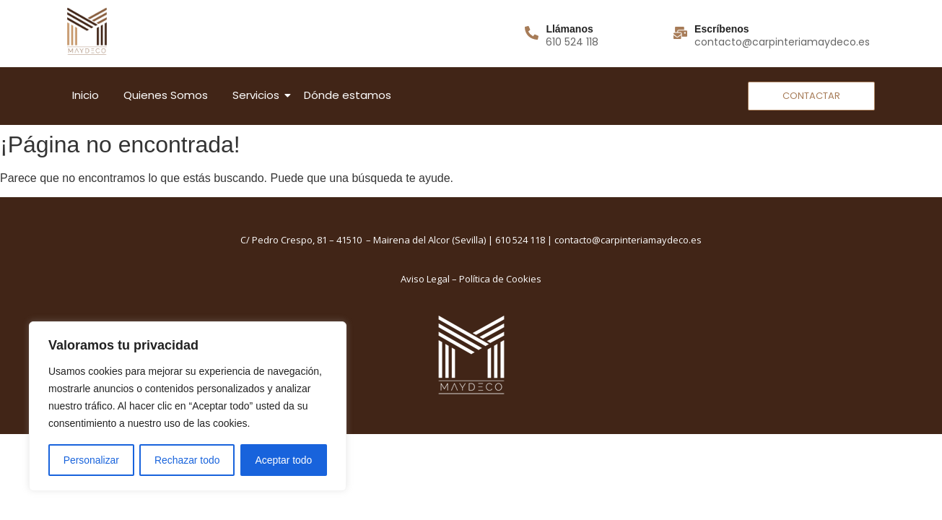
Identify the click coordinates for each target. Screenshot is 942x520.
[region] (187, 406)
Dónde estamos (347, 95)
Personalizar (91, 460)
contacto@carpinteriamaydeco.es (628, 239)
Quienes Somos (165, 95)
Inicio (85, 95)
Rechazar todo (187, 460)
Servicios (258, 95)
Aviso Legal (425, 278)
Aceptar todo (283, 460)
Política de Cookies (500, 278)
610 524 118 (520, 239)
